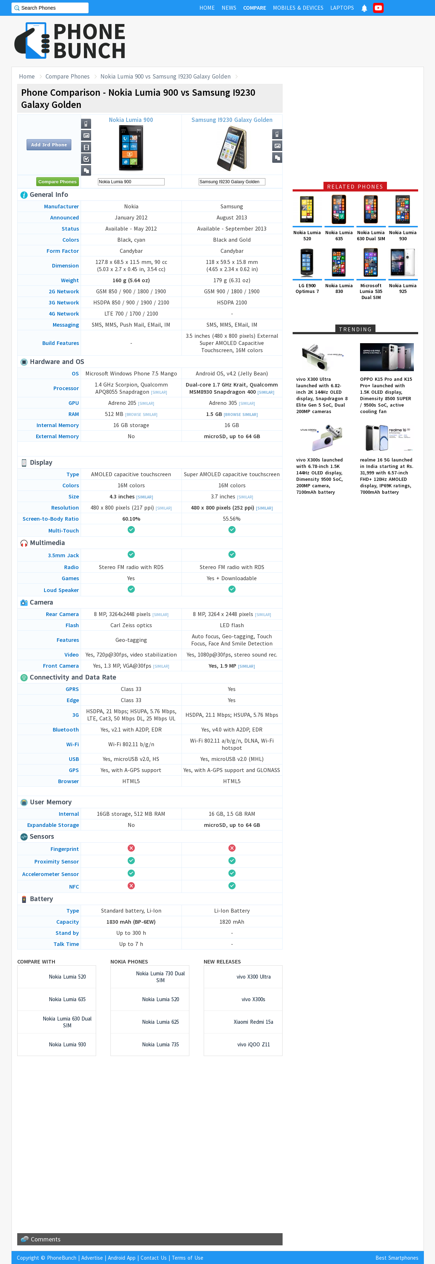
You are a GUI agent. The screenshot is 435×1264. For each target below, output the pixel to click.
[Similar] (159, 392)
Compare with (36, 961)
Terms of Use (187, 1257)
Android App (122, 1257)
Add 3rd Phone (49, 144)
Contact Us (154, 1257)
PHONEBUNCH (90, 41)
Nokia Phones (129, 961)
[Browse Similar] (141, 414)
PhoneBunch (61, 1257)
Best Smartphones (397, 1257)
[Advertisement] (293, 41)
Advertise (92, 1257)
